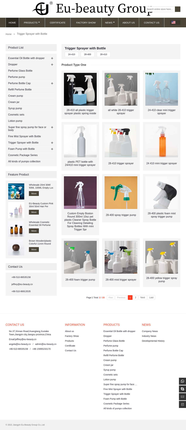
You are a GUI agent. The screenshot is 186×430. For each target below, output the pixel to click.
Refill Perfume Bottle (20, 89)
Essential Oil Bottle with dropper (26, 58)
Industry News (149, 336)
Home (12, 22)
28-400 (87, 54)
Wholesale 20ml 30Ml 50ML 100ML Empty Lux (41, 186)
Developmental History (153, 341)
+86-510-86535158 (21, 277)
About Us (129, 22)
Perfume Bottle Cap (19, 83)
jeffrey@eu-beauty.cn (22, 284)
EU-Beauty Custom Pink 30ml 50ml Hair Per (41, 205)
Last (151, 297)
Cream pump (15, 95)
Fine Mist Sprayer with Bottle (24, 136)
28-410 (103, 54)
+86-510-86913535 (21, 291)
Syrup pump (15, 108)
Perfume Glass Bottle (20, 70)
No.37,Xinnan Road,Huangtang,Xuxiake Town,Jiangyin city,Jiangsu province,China (30, 333)
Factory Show (86, 22)
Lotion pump (15, 121)
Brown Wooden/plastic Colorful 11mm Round (40, 242)
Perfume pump (16, 77)
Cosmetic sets (16, 114)
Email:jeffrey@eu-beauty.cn (22, 339)
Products (32, 22)
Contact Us (151, 22)
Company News (150, 331)
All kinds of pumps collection (24, 161)
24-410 (71, 54)
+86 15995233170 (41, 349)
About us (69, 331)
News (110, 22)
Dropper (13, 64)
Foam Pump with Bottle (21, 149)
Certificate (57, 22)
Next (142, 297)
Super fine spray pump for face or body (122, 384)
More (33, 193)
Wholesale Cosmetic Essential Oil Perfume (40, 223)
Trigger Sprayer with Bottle (23, 142)
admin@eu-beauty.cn (45, 344)
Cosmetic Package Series (23, 155)
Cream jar (13, 102)
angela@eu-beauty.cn (20, 344)
